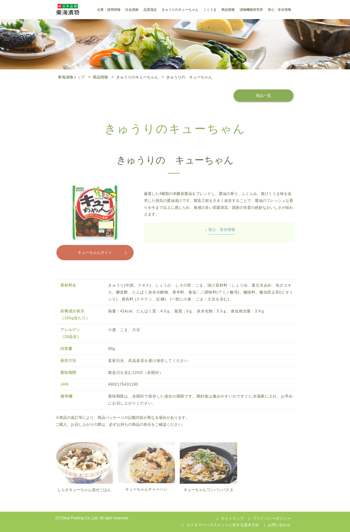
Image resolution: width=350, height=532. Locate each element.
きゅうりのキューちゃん (137, 77)
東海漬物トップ (71, 77)
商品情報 (100, 77)
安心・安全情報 (221, 229)
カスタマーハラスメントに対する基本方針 (222, 525)
